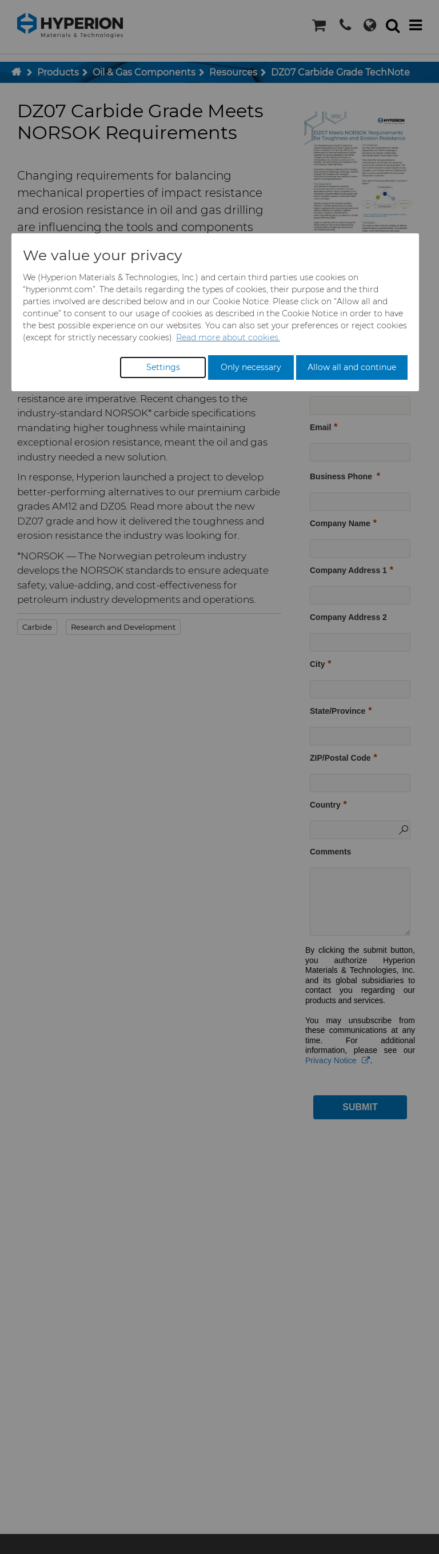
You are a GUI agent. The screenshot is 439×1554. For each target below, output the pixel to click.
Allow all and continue (352, 367)
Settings (163, 367)
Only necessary (251, 367)
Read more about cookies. (228, 337)
